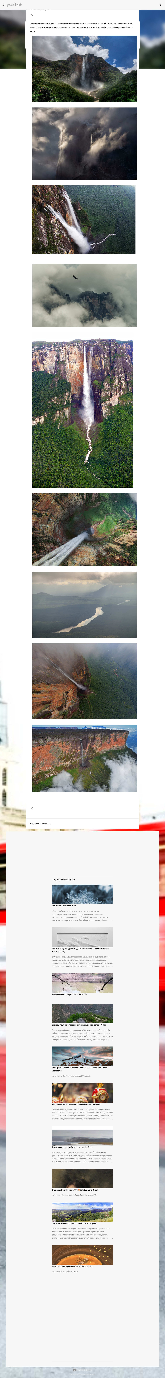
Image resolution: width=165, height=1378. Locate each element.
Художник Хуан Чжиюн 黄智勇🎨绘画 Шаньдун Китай (75, 1190)
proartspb (14, 5)
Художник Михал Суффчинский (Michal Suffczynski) (74, 1223)
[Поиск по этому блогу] (149, 5)
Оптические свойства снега (64, 906)
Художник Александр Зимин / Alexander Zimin (72, 1147)
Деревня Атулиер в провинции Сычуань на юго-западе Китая (79, 1025)
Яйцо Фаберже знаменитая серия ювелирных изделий (76, 1104)
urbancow (91, 1374)
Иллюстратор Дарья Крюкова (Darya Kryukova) (72, 1266)
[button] (31, 15)
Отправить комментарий (40, 824)
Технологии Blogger (82, 1370)
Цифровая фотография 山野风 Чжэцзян (69, 994)
